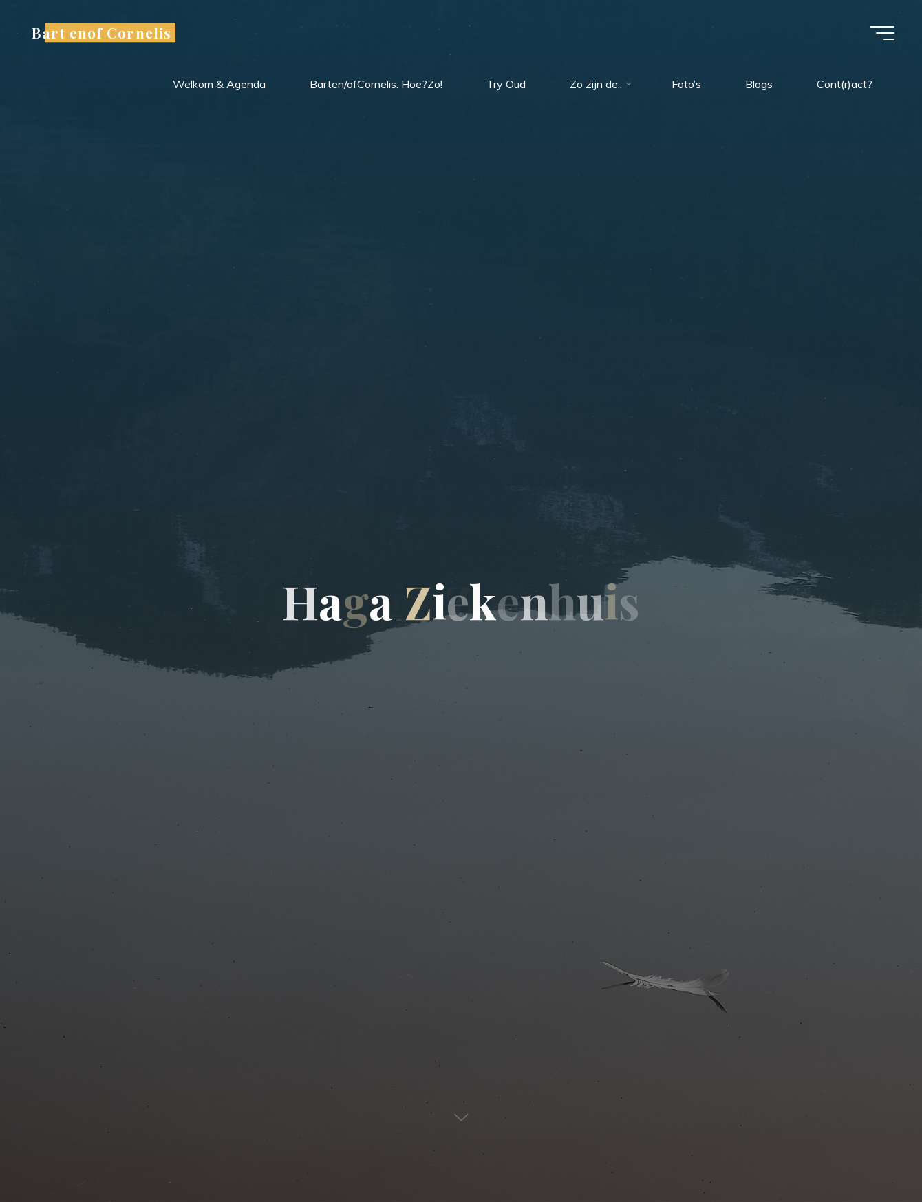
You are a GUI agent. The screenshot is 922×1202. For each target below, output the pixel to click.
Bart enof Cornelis (101, 32)
